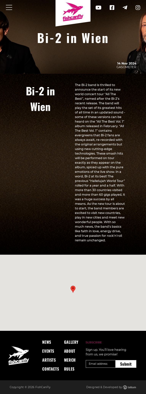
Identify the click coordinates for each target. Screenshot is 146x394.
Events (48, 351)
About (69, 351)
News (46, 342)
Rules (69, 369)
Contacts (50, 369)
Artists (49, 360)
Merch (70, 360)
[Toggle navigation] (9, 8)
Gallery (71, 342)
